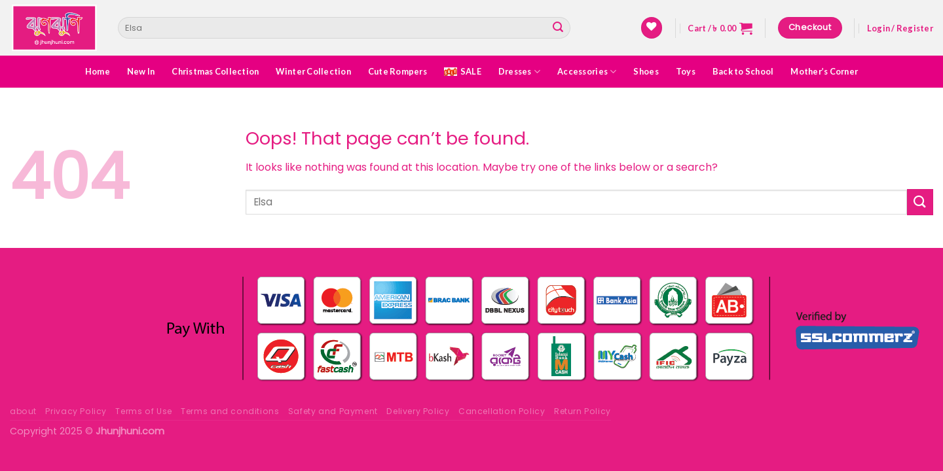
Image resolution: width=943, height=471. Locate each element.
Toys (685, 71)
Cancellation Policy (501, 411)
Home (97, 71)
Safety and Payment (333, 411)
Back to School (743, 71)
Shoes (645, 71)
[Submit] (558, 28)
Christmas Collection (215, 71)
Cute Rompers (397, 71)
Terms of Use (143, 411)
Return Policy (582, 411)
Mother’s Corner (824, 71)
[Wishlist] (651, 28)
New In (141, 71)
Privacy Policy (76, 411)
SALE (462, 71)
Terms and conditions (230, 411)
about (23, 411)
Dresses (519, 71)
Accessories (586, 71)
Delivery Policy (417, 411)
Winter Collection (313, 71)
